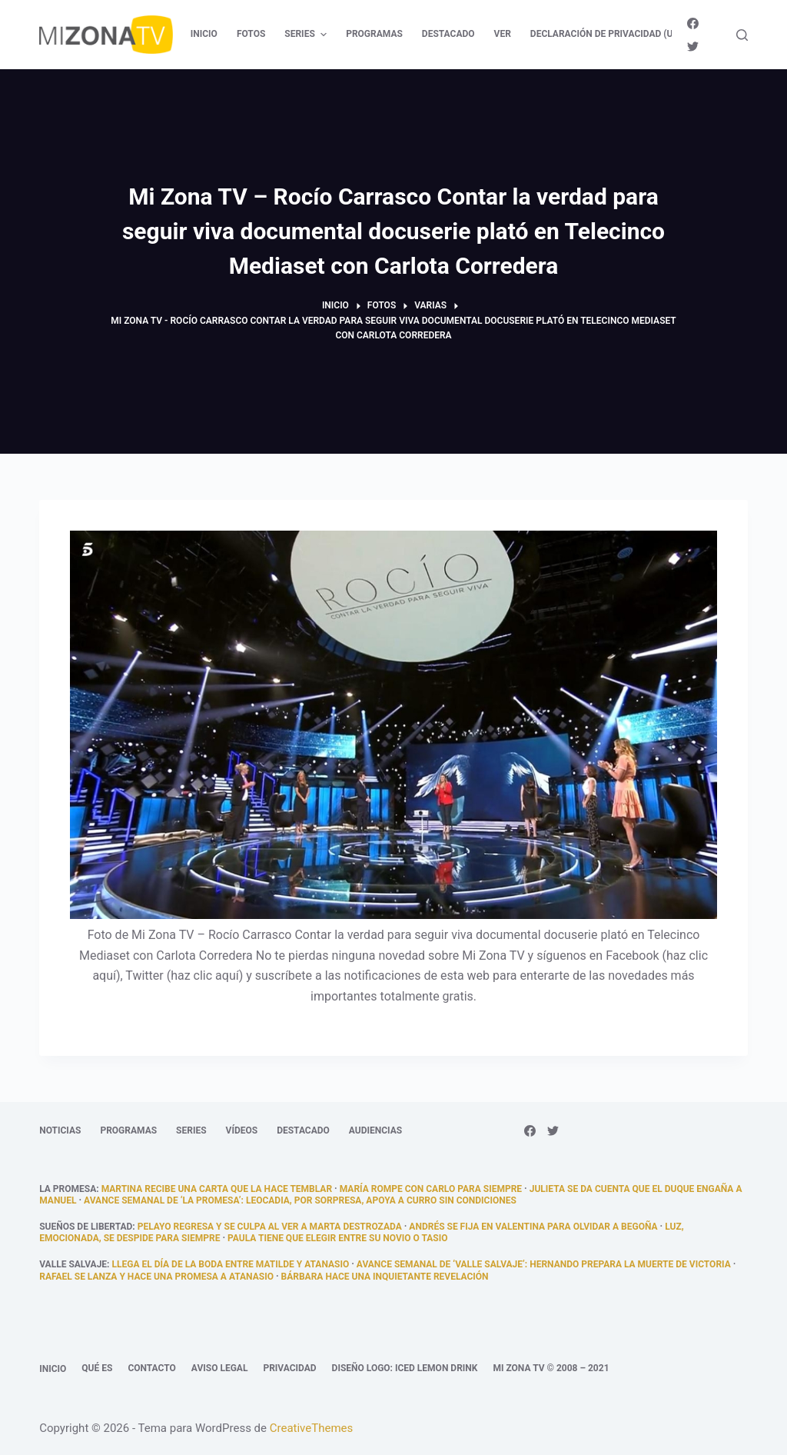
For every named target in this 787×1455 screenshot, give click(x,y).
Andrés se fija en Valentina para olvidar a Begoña (533, 1226)
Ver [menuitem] (502, 33)
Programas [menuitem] (374, 33)
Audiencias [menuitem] (375, 1130)
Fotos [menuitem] (251, 33)
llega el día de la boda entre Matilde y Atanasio (230, 1264)
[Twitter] (693, 46)
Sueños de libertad (85, 1226)
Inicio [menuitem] (204, 33)
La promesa (67, 1189)
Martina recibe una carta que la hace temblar (216, 1189)
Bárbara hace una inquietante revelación (385, 1276)
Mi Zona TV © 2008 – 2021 (551, 1368)
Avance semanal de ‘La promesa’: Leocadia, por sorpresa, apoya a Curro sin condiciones (300, 1200)
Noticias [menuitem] (60, 1130)
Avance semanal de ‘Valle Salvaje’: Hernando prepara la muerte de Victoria (544, 1264)
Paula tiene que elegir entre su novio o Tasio (337, 1238)
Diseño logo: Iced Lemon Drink (405, 1368)
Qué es (96, 1368)
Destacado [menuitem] (448, 33)
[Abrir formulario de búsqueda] (742, 35)
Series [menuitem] (307, 35)
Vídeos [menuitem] (242, 1130)
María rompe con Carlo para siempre (431, 1189)
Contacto (151, 1368)
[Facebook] (693, 23)
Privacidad (289, 1368)
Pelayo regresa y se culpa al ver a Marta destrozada (270, 1226)
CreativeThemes (312, 1428)
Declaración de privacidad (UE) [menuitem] (606, 33)
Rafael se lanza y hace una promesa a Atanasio (156, 1276)
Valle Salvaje (73, 1264)
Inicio (52, 1368)
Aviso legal (219, 1368)
